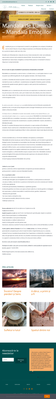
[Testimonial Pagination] (39, 377)
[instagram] (48, 1)
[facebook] (46, 1)
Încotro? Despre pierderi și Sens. (12, 293)
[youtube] (50, 1)
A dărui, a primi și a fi (40, 293)
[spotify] (53, 1)
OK (47, 396)
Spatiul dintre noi (40, 330)
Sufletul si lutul (12, 330)
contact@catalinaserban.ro (9, 2)
